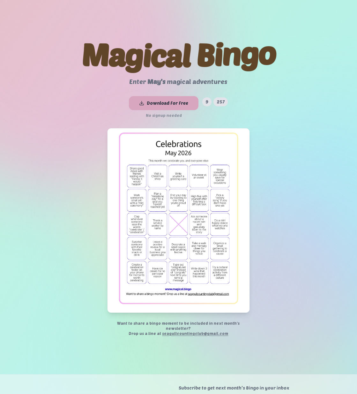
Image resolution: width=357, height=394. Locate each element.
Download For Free (163, 103)
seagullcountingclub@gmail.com (195, 333)
